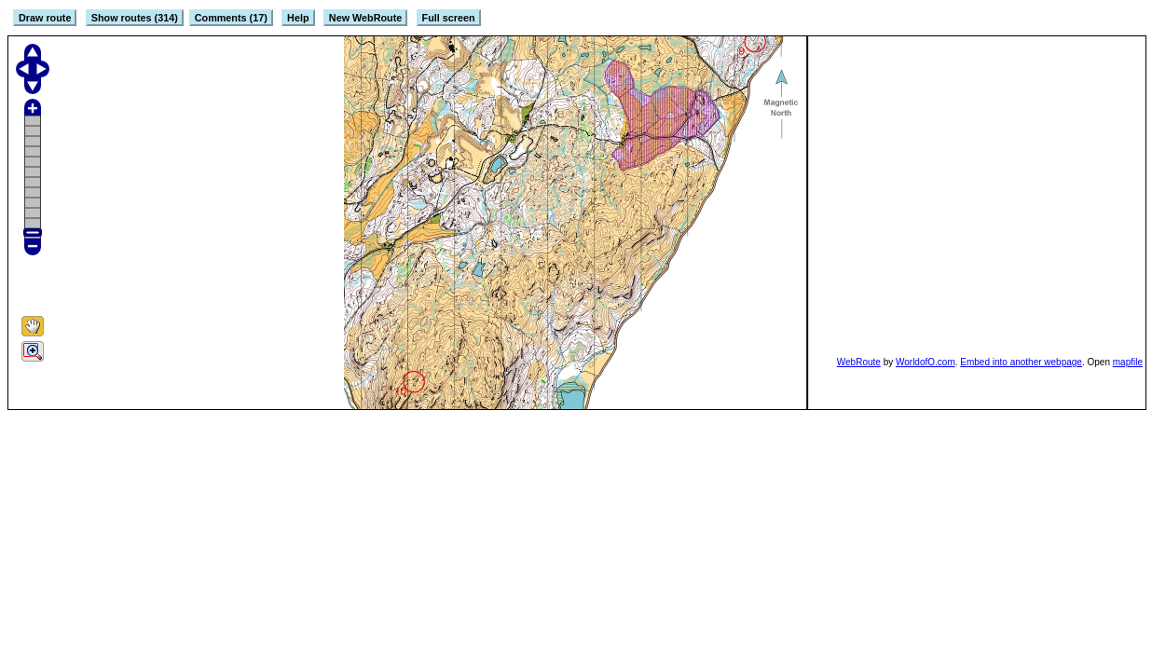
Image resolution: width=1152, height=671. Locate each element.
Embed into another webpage (1021, 362)
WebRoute (859, 362)
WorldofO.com (925, 362)
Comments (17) (231, 17)
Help (298, 17)
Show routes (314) (134, 17)
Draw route (45, 17)
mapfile (1128, 362)
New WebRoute (365, 17)
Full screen (448, 17)
